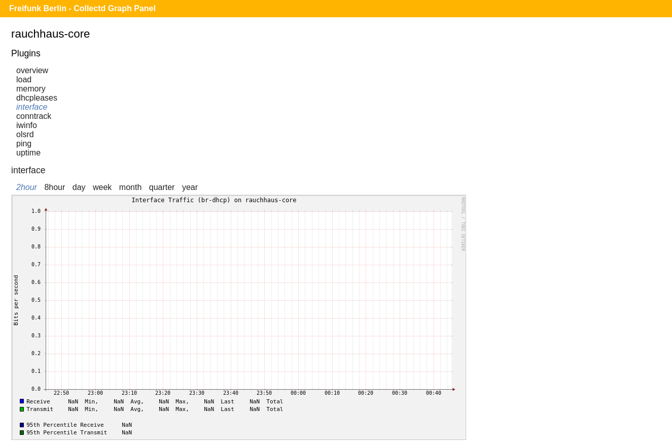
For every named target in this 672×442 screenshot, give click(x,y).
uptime (28, 152)
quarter (162, 187)
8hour (54, 187)
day (79, 187)
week (102, 187)
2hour (26, 187)
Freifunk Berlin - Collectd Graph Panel (82, 8)
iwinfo (26, 125)
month (130, 187)
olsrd (25, 134)
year (190, 187)
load (23, 79)
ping (23, 143)
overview (32, 70)
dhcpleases (36, 97)
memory (31, 88)
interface (31, 107)
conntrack (33, 116)
